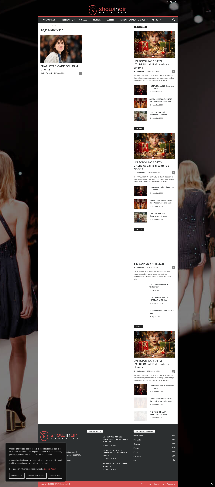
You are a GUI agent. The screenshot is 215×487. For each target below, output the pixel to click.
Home (42, 26)
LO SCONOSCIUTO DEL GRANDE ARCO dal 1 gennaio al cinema (115, 439)
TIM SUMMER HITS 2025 (149, 263)
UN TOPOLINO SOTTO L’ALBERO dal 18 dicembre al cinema (152, 64)
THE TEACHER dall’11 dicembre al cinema (158, 113)
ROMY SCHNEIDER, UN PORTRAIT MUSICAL (159, 298)
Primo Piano (50, 20)
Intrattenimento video (134, 20)
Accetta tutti (55, 476)
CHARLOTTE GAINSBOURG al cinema (59, 67)
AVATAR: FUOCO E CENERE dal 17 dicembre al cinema (160, 100)
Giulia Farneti (46, 73)
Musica (98, 20)
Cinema (84, 20)
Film (135, 460)
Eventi (111, 20)
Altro (156, 20)
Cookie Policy (50, 469)
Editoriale (137, 456)
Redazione (171, 484)
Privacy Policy (146, 484)
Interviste (68, 20)
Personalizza (16, 476)
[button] (173, 20)
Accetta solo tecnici (36, 476)
